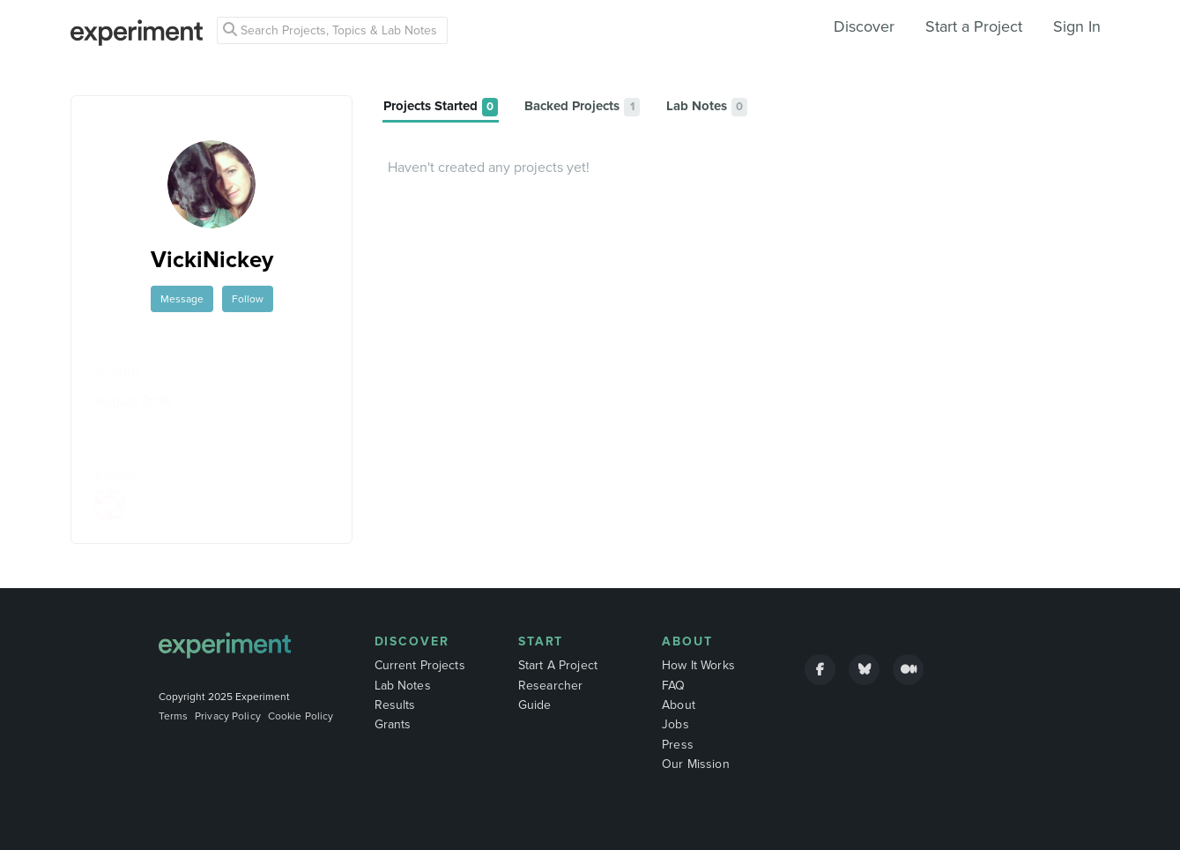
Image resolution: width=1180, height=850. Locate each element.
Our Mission (696, 764)
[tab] (440, 107)
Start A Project (557, 665)
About (687, 641)
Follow (247, 299)
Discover (864, 26)
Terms (174, 716)
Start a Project (973, 26)
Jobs (675, 724)
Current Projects (420, 665)
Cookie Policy (301, 716)
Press (678, 744)
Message (182, 299)
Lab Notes (403, 685)
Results (395, 704)
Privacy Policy (228, 716)
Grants (393, 724)
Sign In (1077, 26)
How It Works (698, 665)
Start (541, 641)
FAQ (673, 685)
